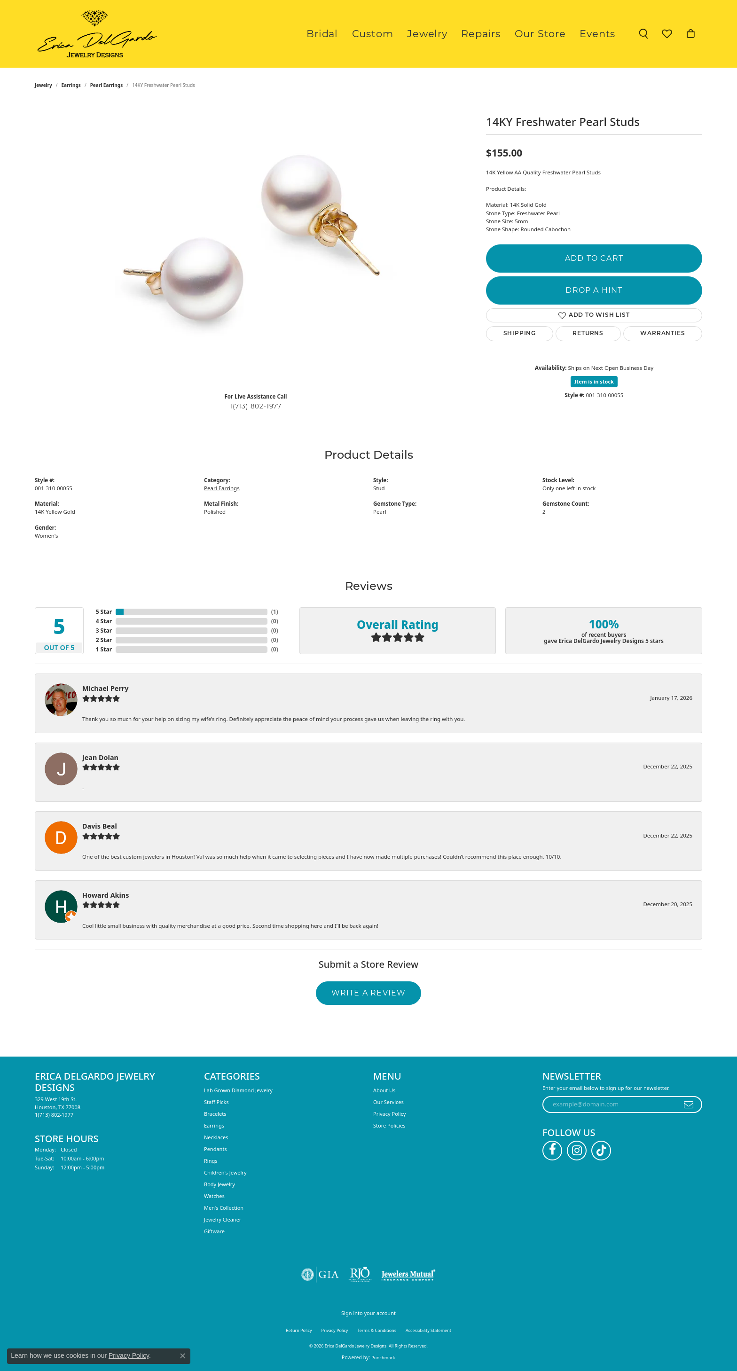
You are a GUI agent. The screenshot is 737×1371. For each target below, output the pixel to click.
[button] (643, 34)
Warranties (662, 334)
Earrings (71, 85)
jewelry (43, 85)
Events (601, 33)
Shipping (519, 334)
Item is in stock (594, 381)
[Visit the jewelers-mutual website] (408, 1274)
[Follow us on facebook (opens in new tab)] (552, 1150)
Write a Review (368, 992)
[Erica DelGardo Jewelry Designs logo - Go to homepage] (94, 34)
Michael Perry (105, 688)
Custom (404, 33)
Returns (588, 334)
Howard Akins (105, 895)
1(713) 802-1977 (256, 406)
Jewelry (452, 33)
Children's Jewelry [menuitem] (225, 1172)
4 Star (104, 621)
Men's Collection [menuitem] (223, 1207)
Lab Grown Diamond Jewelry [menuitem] (238, 1090)
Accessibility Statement (428, 1330)
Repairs (499, 33)
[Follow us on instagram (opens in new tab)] (577, 1150)
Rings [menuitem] (211, 1160)
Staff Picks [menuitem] (216, 1101)
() (274, 612)
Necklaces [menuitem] (216, 1137)
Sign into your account (368, 1312)
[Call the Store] (54, 1114)
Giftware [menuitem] (214, 1231)
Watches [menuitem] (214, 1195)
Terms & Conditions (376, 1330)
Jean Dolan (100, 757)
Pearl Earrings (106, 85)
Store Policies (389, 1125)
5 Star (104, 612)
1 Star (104, 649)
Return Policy (299, 1330)
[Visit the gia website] (320, 1274)
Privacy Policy (389, 1113)
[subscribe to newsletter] (688, 1104)
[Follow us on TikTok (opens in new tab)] (601, 1150)
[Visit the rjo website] (360, 1274)
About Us (384, 1090)
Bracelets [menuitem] (215, 1113)
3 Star (104, 631)
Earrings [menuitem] (214, 1125)
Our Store (551, 33)
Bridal (361, 33)
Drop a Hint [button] (593, 290)
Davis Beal (99, 826)
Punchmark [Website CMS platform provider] (383, 1358)
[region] (256, 244)
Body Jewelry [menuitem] (219, 1184)
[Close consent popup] (183, 1356)
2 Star (104, 640)
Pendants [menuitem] (215, 1148)
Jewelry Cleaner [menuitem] (222, 1219)
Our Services (388, 1101)
